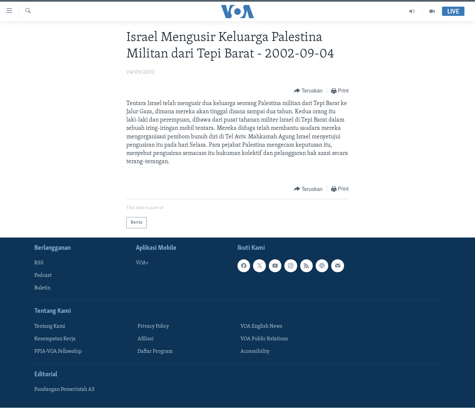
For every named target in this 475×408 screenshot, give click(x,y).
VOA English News (261, 326)
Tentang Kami (49, 326)
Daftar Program (155, 351)
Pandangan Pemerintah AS (64, 389)
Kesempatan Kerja (55, 339)
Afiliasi (146, 339)
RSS (39, 263)
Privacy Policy (153, 326)
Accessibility (254, 351)
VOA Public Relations (264, 339)
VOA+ (142, 263)
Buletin (42, 288)
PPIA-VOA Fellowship (58, 351)
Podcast (42, 275)
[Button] (308, 91)
